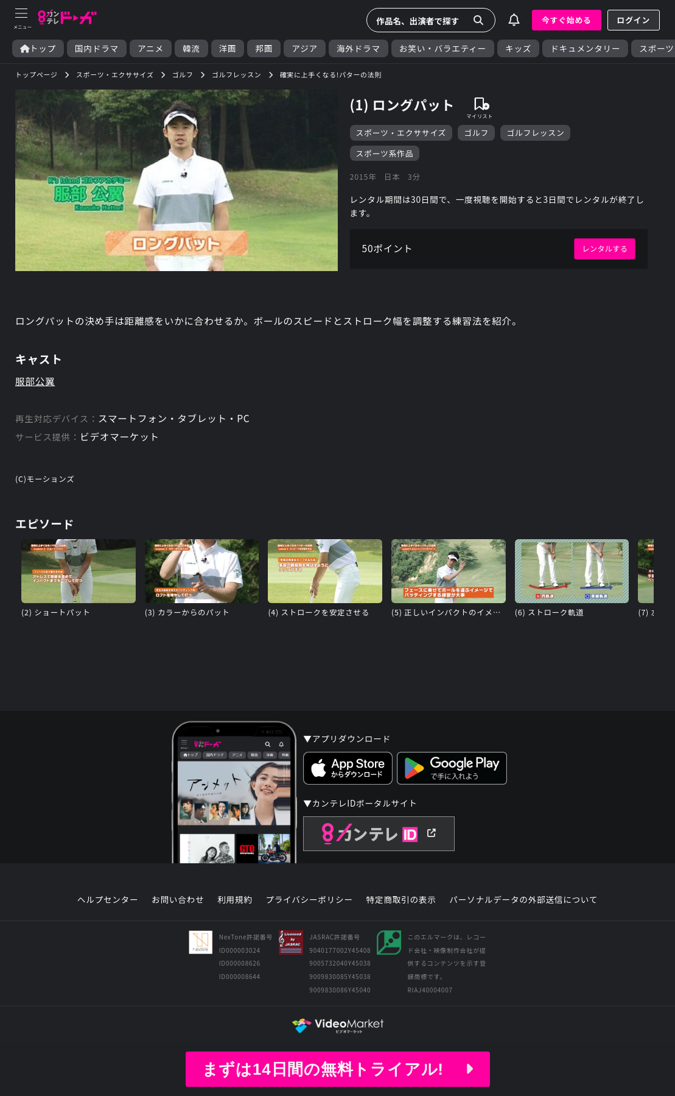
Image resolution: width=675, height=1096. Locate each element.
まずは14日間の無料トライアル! (337, 1069)
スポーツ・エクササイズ (401, 132)
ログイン (633, 20)
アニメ (151, 48)
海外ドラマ (358, 48)
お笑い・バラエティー (442, 48)
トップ (38, 48)
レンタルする (604, 250)
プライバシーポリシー (309, 904)
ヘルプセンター (107, 904)
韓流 (191, 48)
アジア (305, 48)
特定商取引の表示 (401, 904)
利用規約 (235, 904)
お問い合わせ (178, 904)
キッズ (518, 48)
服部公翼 (35, 384)
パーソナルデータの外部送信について (524, 904)
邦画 (264, 48)
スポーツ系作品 (385, 153)
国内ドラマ (97, 48)
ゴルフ (476, 132)
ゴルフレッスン (536, 132)
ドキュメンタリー (585, 48)
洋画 (228, 48)
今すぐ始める (567, 20)
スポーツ (656, 48)
